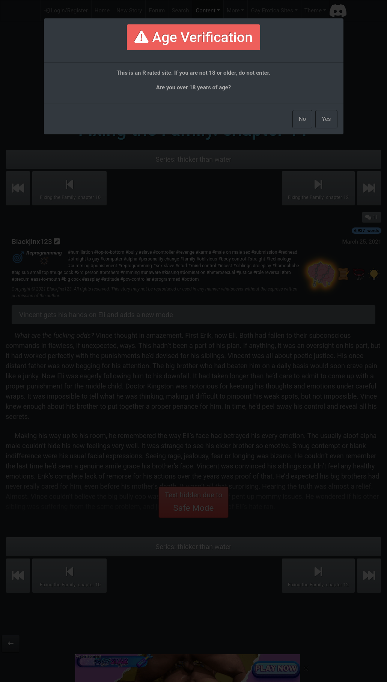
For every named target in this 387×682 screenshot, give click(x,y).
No (302, 119)
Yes (326, 119)
